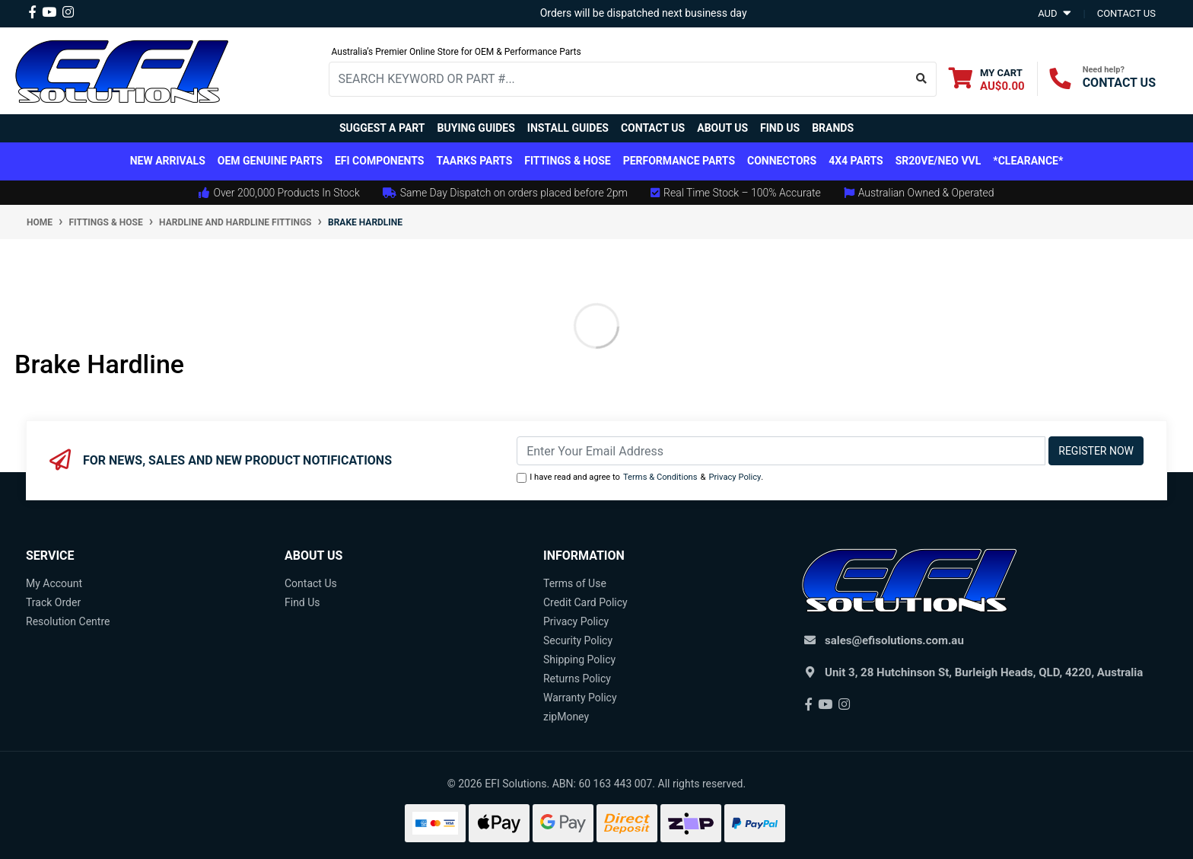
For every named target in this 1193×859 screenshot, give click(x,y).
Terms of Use (574, 583)
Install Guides (568, 128)
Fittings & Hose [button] (567, 161)
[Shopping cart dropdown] (987, 79)
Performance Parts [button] (679, 161)
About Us (722, 128)
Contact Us (653, 128)
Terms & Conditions (660, 477)
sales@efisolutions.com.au (894, 640)
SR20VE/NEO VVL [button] (938, 161)
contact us (1126, 13)
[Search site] (922, 79)
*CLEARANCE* (1028, 161)
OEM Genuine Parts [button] (270, 161)
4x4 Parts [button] (856, 161)
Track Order (53, 602)
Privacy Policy (734, 477)
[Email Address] (781, 450)
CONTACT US (1119, 82)
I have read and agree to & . (640, 477)
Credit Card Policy (585, 602)
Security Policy (577, 640)
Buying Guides (476, 128)
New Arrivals (167, 161)
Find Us (780, 128)
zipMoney (566, 717)
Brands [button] (833, 128)
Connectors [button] (781, 161)
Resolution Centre (68, 621)
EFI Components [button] (380, 161)
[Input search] (618, 79)
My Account (54, 583)
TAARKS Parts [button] (474, 161)
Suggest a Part (382, 128)
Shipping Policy (579, 659)
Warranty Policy (580, 697)
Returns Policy (577, 678)
